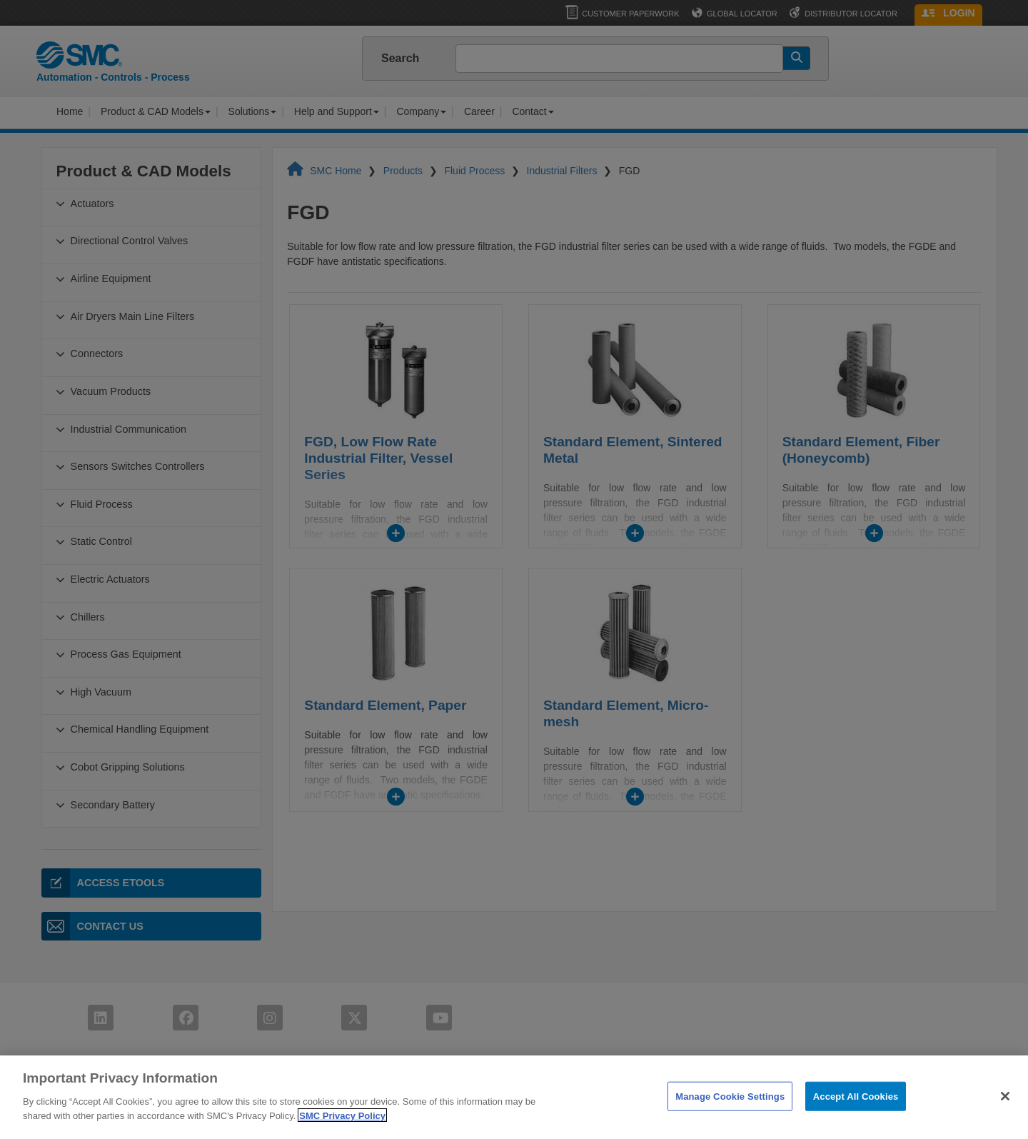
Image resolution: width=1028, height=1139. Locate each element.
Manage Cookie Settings (730, 1122)
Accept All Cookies (856, 1122)
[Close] (1005, 1122)
